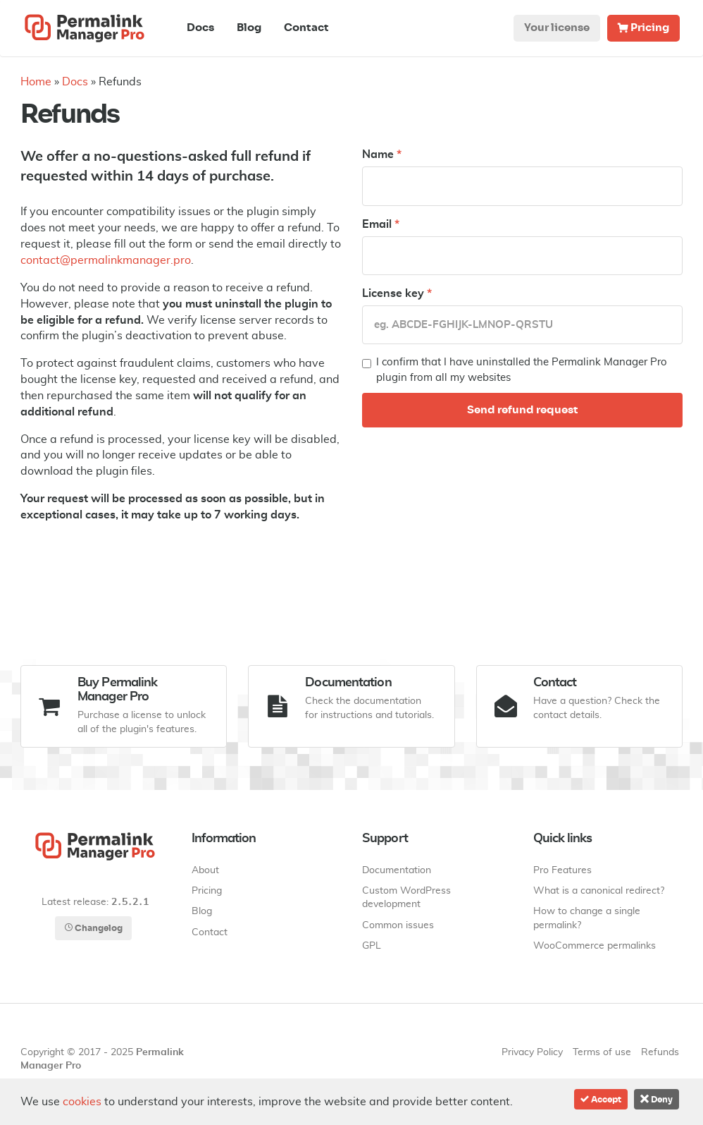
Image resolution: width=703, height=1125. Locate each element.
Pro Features (562, 870)
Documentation (396, 870)
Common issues (398, 925)
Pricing (643, 28)
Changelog (93, 927)
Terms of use (602, 1052)
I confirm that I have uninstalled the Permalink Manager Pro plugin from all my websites (514, 369)
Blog (249, 28)
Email (380, 224)
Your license (557, 28)
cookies (82, 1101)
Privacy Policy (532, 1052)
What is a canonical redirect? (598, 891)
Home (35, 81)
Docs (200, 28)
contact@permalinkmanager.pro (105, 260)
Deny (656, 1099)
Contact (306, 28)
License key (397, 293)
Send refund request (522, 410)
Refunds (660, 1052)
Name (382, 154)
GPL (371, 946)
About (205, 870)
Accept (600, 1099)
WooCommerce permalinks (594, 946)
